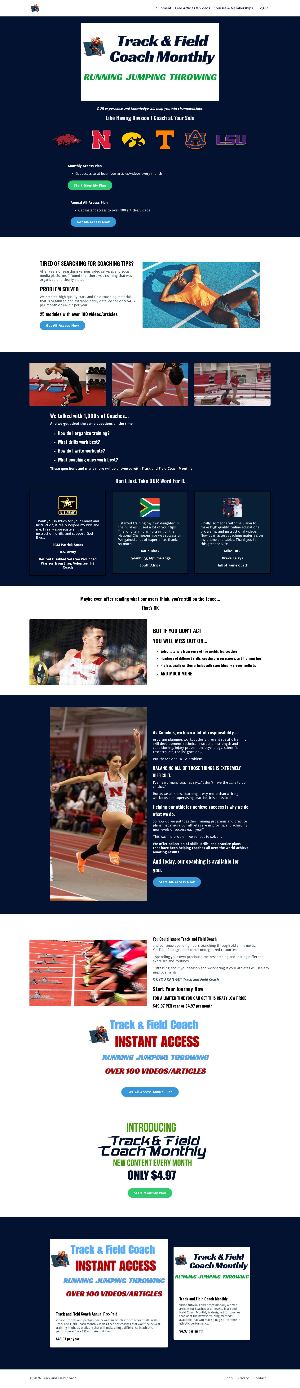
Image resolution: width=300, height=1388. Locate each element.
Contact (260, 1379)
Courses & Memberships (233, 8)
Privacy (243, 1379)
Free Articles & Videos (192, 8)
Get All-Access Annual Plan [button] (150, 1093)
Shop (229, 1379)
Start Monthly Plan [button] (90, 185)
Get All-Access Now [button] (93, 222)
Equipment (162, 8)
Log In (263, 8)
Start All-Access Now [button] (177, 883)
